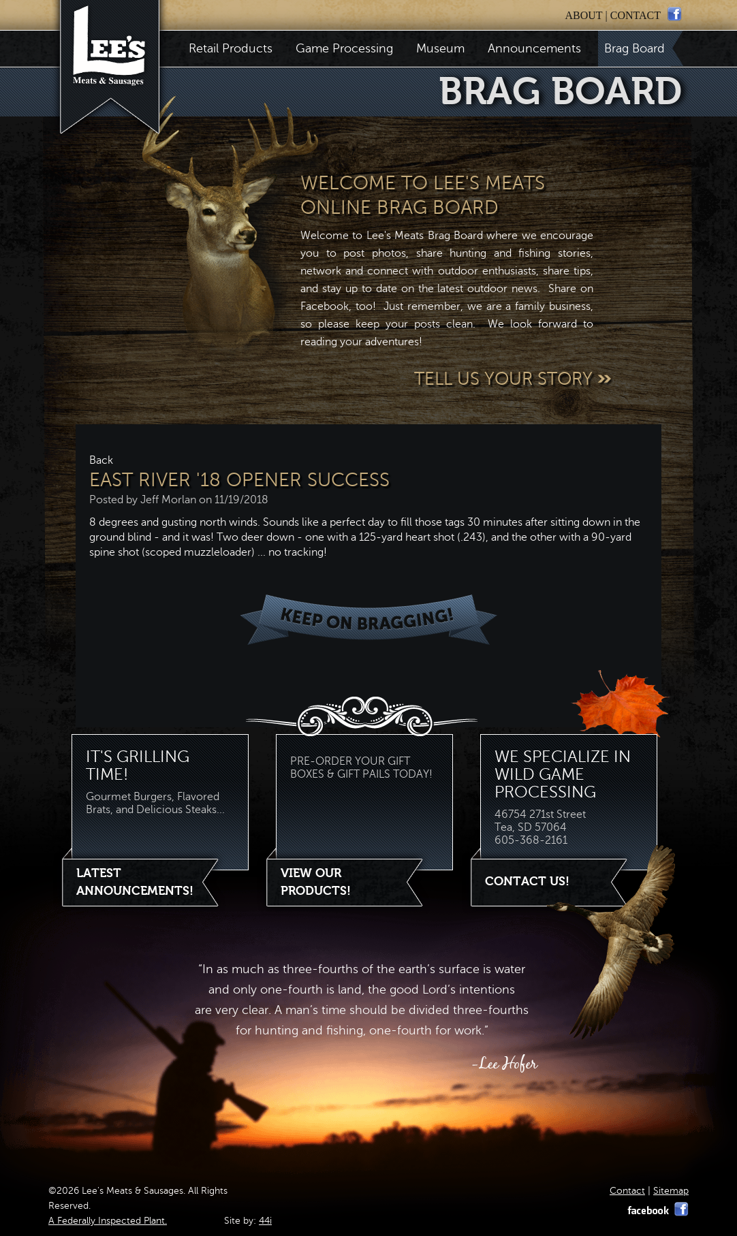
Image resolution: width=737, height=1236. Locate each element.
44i (265, 1221)
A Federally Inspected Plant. (107, 1221)
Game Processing (344, 48)
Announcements (534, 48)
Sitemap (671, 1191)
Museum (440, 48)
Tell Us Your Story (514, 379)
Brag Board (637, 48)
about (583, 15)
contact (635, 15)
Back (101, 460)
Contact (627, 1191)
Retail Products (230, 48)
